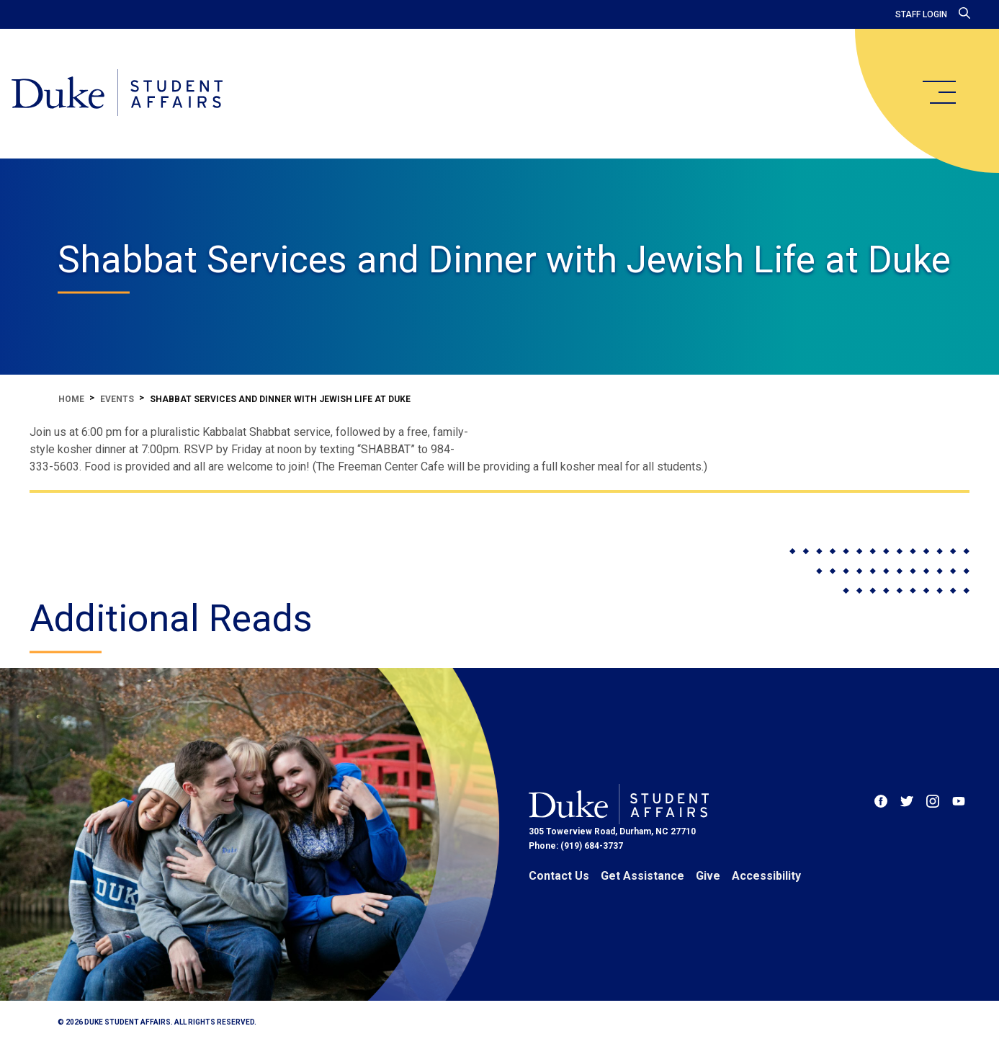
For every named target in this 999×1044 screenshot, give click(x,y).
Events (117, 399)
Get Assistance (642, 876)
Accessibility (766, 876)
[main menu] (938, 92)
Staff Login (921, 14)
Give (708, 876)
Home (71, 399)
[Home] (117, 93)
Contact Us (559, 876)
